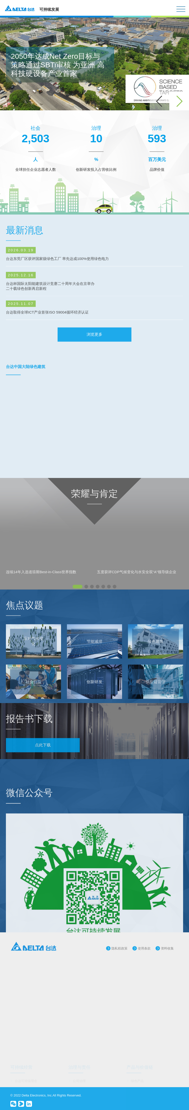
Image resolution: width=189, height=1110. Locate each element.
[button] (179, 101)
